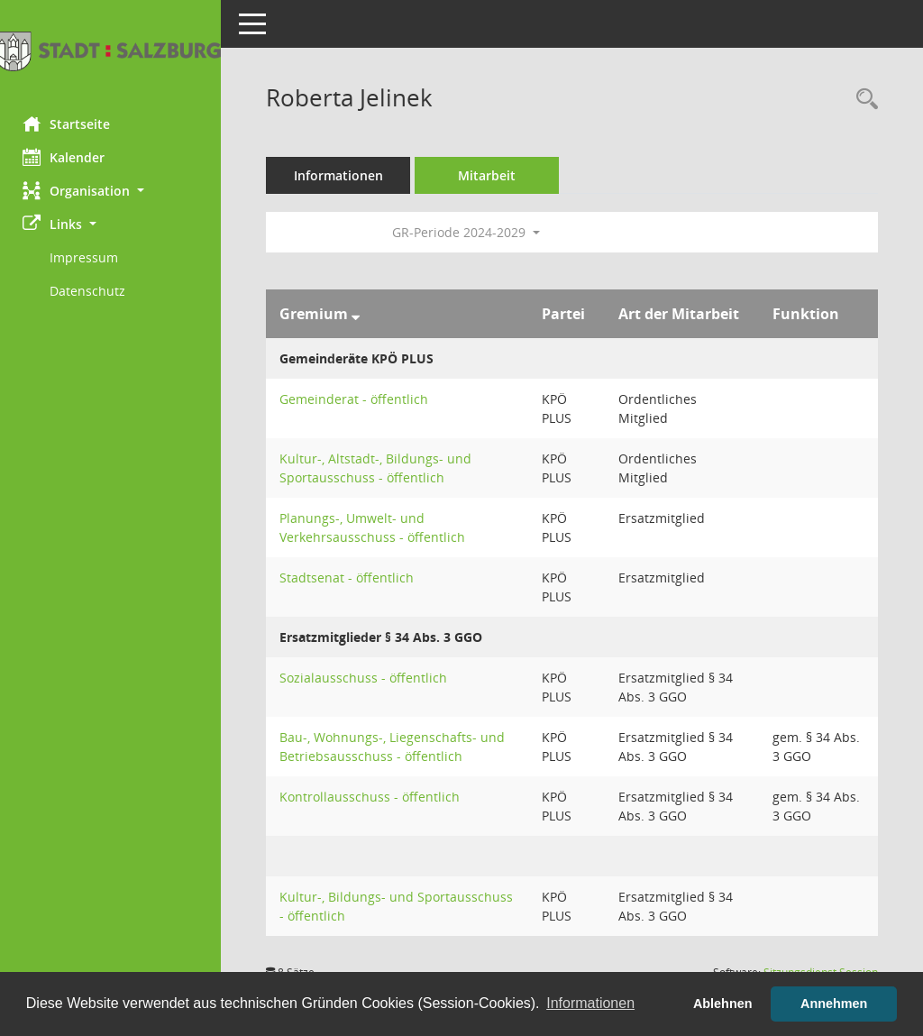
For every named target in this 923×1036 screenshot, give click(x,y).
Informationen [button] (590, 1003)
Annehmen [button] (833, 1003)
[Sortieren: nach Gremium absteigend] (360, 314)
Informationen (343, 175)
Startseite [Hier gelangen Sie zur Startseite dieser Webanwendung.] (70, 124)
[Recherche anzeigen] (862, 100)
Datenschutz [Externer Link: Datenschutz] (92, 290)
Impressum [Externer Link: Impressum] (88, 257)
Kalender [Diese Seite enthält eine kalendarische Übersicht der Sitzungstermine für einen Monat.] (68, 157)
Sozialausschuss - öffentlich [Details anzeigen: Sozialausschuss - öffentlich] (368, 677)
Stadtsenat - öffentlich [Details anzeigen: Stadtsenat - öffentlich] (351, 577)
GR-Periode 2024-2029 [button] (470, 232)
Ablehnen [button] (723, 1003)
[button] (112, 190)
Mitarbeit (491, 175)
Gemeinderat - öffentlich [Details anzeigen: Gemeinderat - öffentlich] (358, 399)
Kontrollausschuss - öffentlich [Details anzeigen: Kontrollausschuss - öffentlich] (374, 796)
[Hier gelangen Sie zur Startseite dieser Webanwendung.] (112, 51)
